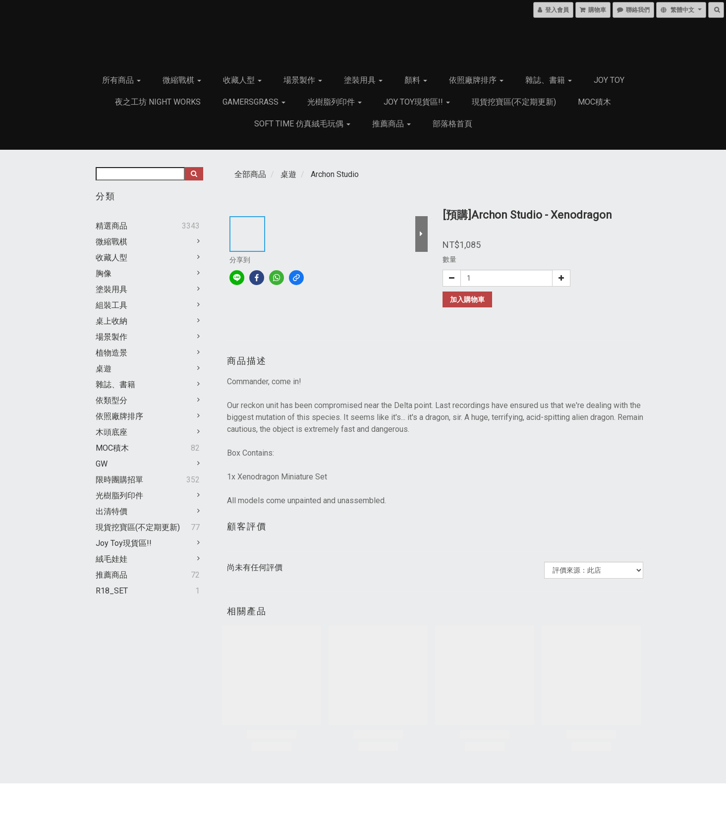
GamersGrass (254, 102)
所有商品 (121, 80)
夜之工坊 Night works (158, 102)
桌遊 (104, 368)
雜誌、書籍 (548, 80)
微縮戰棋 (182, 80)
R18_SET (112, 590)
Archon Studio (335, 174)
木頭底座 (111, 432)
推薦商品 (391, 123)
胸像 (104, 273)
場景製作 (302, 80)
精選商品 (111, 226)
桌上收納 (111, 321)
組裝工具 (111, 305)
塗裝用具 (363, 80)
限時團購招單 (119, 479)
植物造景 (111, 352)
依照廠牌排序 (476, 80)
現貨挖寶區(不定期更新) (514, 102)
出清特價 (111, 511)
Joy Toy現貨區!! (417, 102)
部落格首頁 (452, 123)
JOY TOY (609, 80)
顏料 (415, 80)
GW (102, 464)
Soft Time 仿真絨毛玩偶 (302, 123)
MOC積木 (594, 102)
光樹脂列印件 (334, 102)
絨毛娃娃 (111, 559)
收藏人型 (242, 80)
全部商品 (250, 174)
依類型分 (111, 400)
